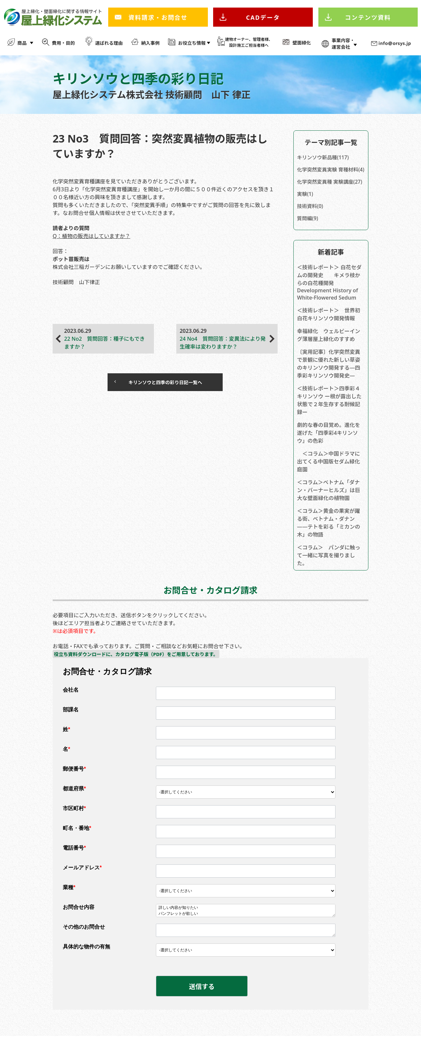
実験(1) (305, 210)
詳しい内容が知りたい (246, 927)
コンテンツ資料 (368, 17)
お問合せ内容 (78, 926)
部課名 (71, 729)
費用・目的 (63, 43)
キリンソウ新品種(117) (324, 157)
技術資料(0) (311, 223)
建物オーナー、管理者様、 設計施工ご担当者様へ (249, 42)
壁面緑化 (301, 43)
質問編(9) (308, 236)
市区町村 (74, 828)
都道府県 (74, 808)
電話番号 (74, 867)
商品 (22, 43)
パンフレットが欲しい (246, 933)
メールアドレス (82, 887)
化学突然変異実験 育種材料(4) (329, 174)
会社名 (71, 709)
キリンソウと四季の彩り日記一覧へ (158, 384)
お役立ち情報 (192, 43)
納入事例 (150, 43)
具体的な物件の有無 (86, 966)
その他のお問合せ (84, 946)
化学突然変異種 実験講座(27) (326, 194)
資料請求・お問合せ (157, 17)
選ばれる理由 (109, 43)
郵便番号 (74, 788)
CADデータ (263, 17)
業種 (69, 907)
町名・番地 (77, 847)
